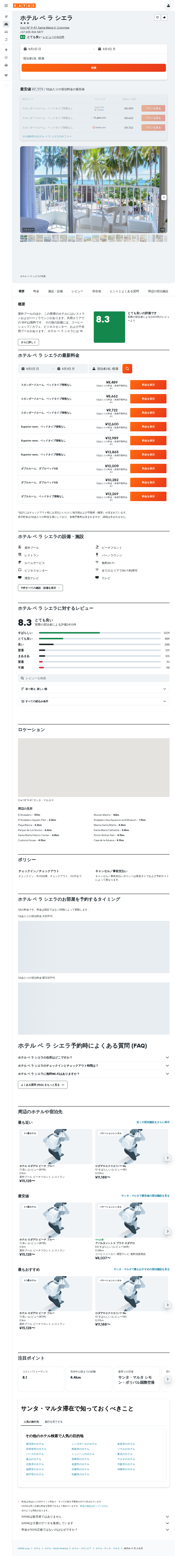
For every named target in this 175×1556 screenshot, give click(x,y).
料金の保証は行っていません (94, 1506)
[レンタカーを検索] (6, 32)
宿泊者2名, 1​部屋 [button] (33, 58)
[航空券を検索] (6, 16)
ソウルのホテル (126, 1449)
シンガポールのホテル (84, 1443)
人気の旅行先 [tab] (31, 1421)
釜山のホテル (33, 1459)
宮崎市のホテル (80, 1459)
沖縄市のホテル (126, 1469)
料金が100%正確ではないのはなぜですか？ (96, 1530)
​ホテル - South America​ (56, 1548)
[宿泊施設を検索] (6, 24)
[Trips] (6, 75)
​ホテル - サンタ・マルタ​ (108, 1548)
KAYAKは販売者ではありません (96, 1517)
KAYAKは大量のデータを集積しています (96, 1523)
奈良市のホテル (126, 1443)
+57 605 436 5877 (31, 32)
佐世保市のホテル (36, 1449)
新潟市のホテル (35, 1443)
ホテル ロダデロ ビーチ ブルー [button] (37, 1166)
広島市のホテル (35, 1464)
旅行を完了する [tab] (54, 1421)
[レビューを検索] (96, 678)
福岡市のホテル (35, 1469)
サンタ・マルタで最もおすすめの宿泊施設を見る (142, 1269)
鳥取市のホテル (80, 1449)
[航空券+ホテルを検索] (6, 39)
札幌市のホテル (80, 1474)
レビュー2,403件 (53, 37)
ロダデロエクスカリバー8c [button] (110, 1166)
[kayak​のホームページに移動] (24, 5)
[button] (6, 6)
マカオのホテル (126, 1459)
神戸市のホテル (35, 1474)
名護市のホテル (80, 1464)
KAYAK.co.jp (24, 1548)
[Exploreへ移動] (6, 49)
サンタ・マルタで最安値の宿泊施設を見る (145, 1195)
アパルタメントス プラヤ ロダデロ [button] (115, 1243)
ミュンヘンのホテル (83, 1454)
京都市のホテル (80, 1469)
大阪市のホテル (126, 1464)
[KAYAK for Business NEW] (6, 65)
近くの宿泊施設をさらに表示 (153, 1122)
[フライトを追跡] (6, 57)
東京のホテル (125, 1454)
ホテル (37, 1548)
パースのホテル (35, 1454)
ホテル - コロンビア (81, 1548)
